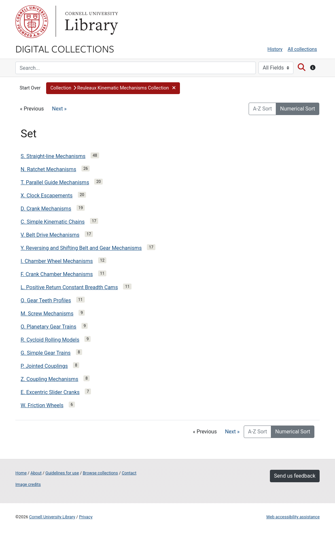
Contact (129, 472)
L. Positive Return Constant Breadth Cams (69, 287)
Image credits (28, 484)
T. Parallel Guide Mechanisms (55, 182)
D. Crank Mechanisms (46, 209)
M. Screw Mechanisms (47, 313)
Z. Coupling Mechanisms (49, 379)
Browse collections (100, 472)
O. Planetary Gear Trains (48, 327)
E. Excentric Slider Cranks (50, 392)
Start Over (30, 88)
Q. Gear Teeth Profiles (46, 300)
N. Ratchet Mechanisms (48, 169)
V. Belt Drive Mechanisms (50, 235)
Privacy (85, 516)
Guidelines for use (62, 472)
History (275, 49)
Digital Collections (64, 48)
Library (90, 21)
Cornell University (31, 21)
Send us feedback (294, 476)
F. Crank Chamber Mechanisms (57, 274)
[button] (113, 88)
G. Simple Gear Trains (46, 353)
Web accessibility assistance (293, 516)
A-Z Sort (262, 109)
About (36, 472)
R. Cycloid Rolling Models (50, 340)
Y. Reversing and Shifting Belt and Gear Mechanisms (81, 248)
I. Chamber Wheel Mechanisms (57, 261)
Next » (59, 109)
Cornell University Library (52, 516)
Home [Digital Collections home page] (20, 472)
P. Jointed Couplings (44, 366)
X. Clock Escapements (47, 195)
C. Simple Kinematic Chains (53, 222)
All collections (302, 49)
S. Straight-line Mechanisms (53, 156)
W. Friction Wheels (42, 405)
